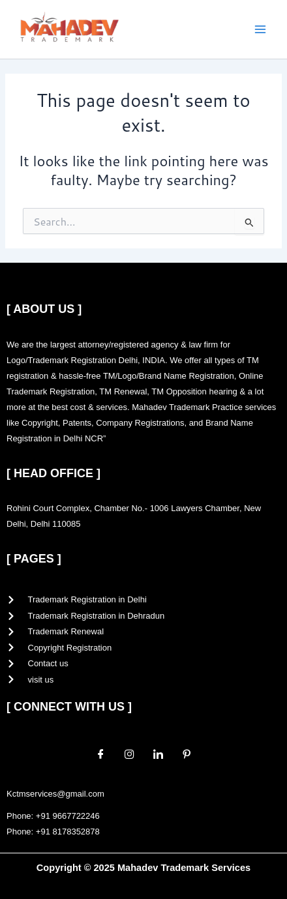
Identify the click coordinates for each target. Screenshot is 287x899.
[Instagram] (129, 753)
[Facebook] (100, 753)
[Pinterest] (186, 753)
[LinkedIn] (158, 753)
